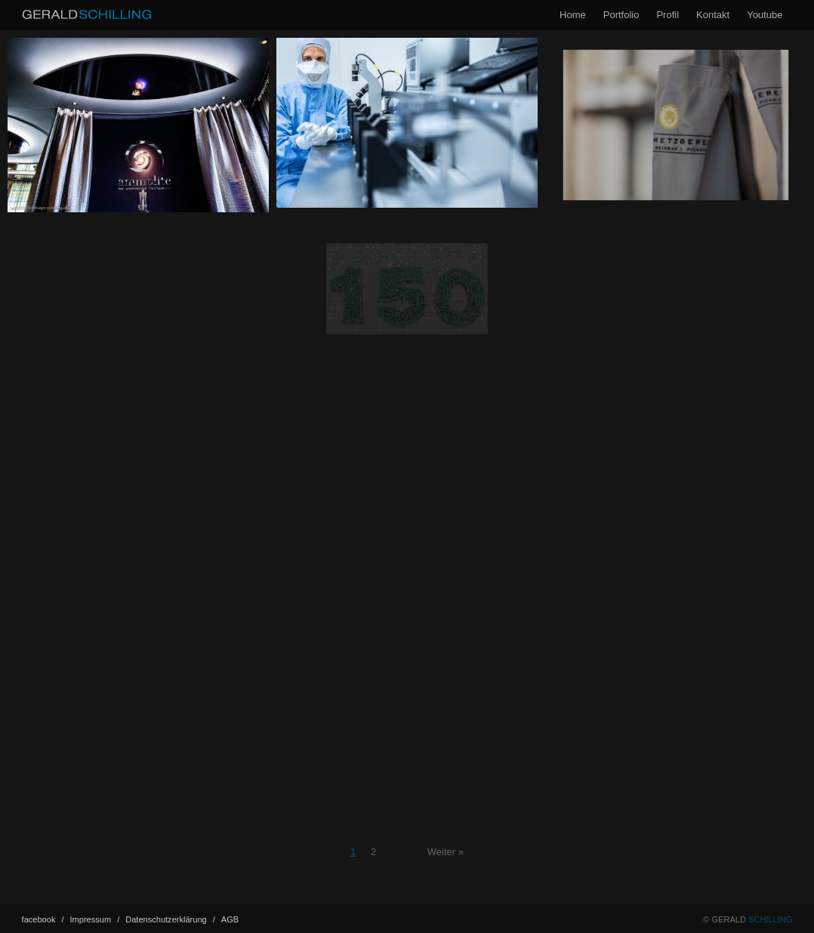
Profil (667, 14)
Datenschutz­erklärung (170, 919)
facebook (43, 919)
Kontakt (712, 14)
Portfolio (621, 14)
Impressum (95, 919)
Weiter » (445, 851)
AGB (230, 919)
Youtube (764, 14)
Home (573, 14)
